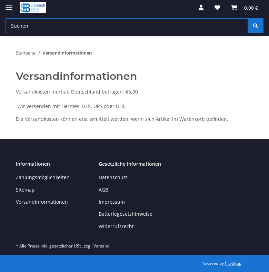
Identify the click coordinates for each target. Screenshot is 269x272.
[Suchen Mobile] (127, 25)
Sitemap (25, 189)
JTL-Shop (233, 263)
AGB (103, 189)
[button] (201, 7)
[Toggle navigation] (9, 4)
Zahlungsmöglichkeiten (43, 177)
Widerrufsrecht (116, 226)
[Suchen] (255, 25)
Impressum (112, 201)
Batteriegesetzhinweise (125, 214)
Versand (101, 246)
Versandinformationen (42, 201)
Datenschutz (113, 177)
